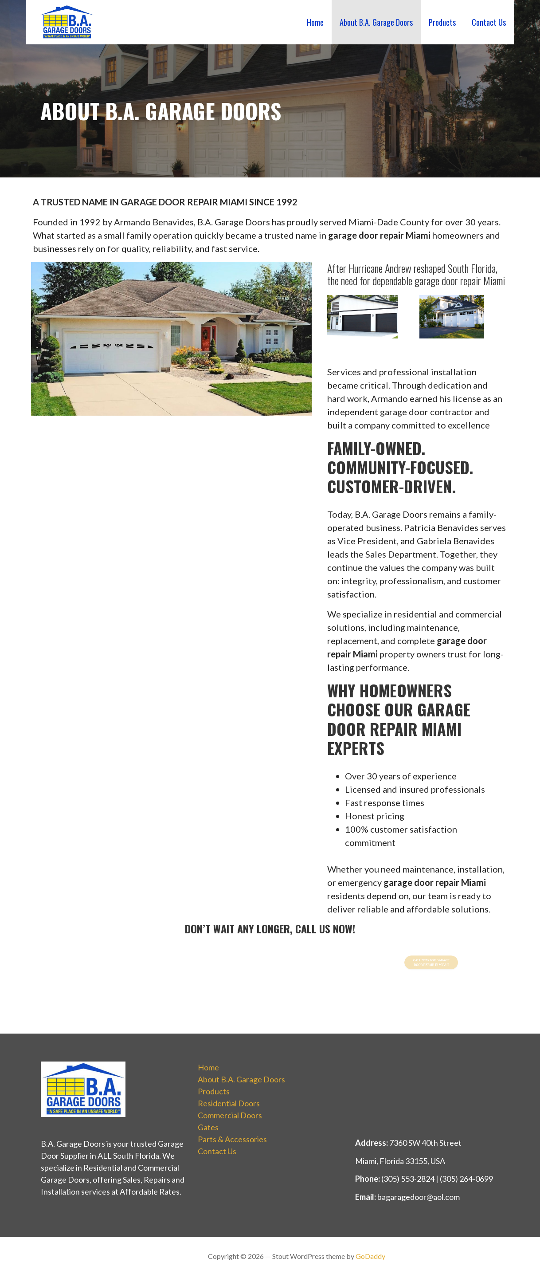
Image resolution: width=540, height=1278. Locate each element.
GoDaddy (370, 1256)
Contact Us (489, 22)
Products (442, 22)
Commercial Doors (230, 1115)
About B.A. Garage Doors (376, 22)
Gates (208, 1127)
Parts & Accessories (232, 1139)
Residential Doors (229, 1103)
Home (315, 22)
